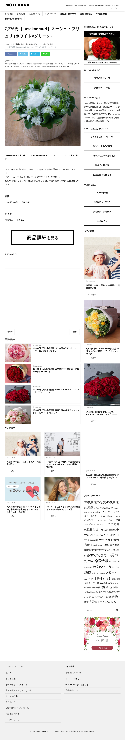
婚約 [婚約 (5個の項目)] (107, 546)
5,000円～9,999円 (102, 202)
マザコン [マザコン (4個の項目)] (103, 525)
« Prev (9, 332)
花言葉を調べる (35, 14)
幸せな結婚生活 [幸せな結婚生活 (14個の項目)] (93, 551)
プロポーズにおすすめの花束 (102, 156)
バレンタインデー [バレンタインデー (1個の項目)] (102, 521)
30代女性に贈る (101, 14)
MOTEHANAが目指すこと (77, 686)
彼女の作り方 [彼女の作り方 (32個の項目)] (102, 567)
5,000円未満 (102, 193)
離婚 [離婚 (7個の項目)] (86, 603)
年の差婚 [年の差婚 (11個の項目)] (114, 546)
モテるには (9, 14)
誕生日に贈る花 (86, 14)
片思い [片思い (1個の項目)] (96, 593)
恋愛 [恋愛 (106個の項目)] (87, 574)
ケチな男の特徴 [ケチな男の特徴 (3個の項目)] (94, 513)
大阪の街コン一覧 (102, 88)
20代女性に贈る (11, 63)
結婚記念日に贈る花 (102, 175)
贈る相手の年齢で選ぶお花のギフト (58, 66)
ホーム (9, 674)
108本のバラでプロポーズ (17, 709)
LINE (45, 54)
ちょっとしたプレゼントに (102, 137)
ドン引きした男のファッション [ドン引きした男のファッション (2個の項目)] (109, 517)
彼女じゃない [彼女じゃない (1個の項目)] (113, 562)
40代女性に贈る (48, 63)
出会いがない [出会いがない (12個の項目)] (101, 536)
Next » (74, 332)
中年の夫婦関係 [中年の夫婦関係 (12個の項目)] (107, 530)
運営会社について (73, 674)
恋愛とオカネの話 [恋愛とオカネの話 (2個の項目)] (98, 574)
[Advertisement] (43, 296)
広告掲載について (73, 691)
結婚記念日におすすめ (68, 14)
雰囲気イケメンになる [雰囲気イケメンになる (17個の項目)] (102, 602)
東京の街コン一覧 (102, 78)
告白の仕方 (21, 14)
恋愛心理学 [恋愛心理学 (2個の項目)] (116, 580)
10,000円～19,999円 (102, 212)
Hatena (34, 54)
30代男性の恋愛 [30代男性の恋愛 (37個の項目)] (95, 503)
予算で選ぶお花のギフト (14, 19)
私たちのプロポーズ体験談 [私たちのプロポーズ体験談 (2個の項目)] (101, 598)
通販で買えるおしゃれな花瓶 (19, 691)
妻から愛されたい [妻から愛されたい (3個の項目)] (98, 546)
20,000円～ (102, 221)
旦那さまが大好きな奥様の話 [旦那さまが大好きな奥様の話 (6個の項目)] (98, 584)
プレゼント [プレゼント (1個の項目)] (111, 521)
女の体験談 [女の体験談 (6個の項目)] (92, 541)
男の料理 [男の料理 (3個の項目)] (102, 593)
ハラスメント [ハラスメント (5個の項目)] (90, 521)
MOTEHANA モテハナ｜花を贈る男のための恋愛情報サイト (59, 732)
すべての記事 (12, 697)
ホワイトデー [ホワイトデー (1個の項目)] (95, 525)
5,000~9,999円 (58, 63)
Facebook (10, 54)
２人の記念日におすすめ (24, 63)
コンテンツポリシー (74, 680)
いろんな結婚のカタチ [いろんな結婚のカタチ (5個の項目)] (104, 509)
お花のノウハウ (50, 14)
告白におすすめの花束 (102, 146)
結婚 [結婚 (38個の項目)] (115, 597)
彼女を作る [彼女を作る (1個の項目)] (115, 568)
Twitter (23, 54)
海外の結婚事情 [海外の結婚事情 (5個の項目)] (93, 588)
